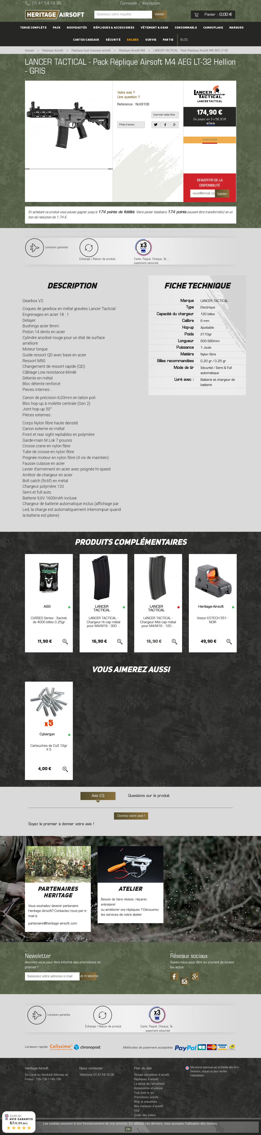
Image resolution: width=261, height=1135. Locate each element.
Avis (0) (98, 796)
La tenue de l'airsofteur (149, 1084)
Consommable (186, 27)
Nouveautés (77, 27)
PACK (56, 27)
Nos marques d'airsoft (148, 1106)
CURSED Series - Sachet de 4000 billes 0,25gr (49, 620)
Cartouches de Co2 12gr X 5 (48, 748)
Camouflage (213, 27)
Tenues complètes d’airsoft (151, 1075)
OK (128, 1129)
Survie (150, 39)
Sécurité (113, 39)
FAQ (136, 1111)
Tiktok (184, 979)
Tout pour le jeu (144, 1093)
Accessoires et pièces (148, 1088)
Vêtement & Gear (154, 27)
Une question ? (128, 97)
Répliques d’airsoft (146, 1079)
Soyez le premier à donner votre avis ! (61, 824)
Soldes (133, 39)
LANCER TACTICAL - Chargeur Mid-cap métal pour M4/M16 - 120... (158, 622)
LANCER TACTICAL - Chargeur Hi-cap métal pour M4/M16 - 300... (103, 622)
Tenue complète (33, 27)
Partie (168, 39)
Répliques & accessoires (113, 27)
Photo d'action (126, 124)
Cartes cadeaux (86, 39)
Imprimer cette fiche (164, 114)
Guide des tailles (145, 1115)
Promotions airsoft (146, 1097)
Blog (184, 39)
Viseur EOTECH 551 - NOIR (213, 620)
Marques (236, 27)
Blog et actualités (145, 1102)
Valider (160, 14)
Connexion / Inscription (140, 3)
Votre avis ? (126, 93)
